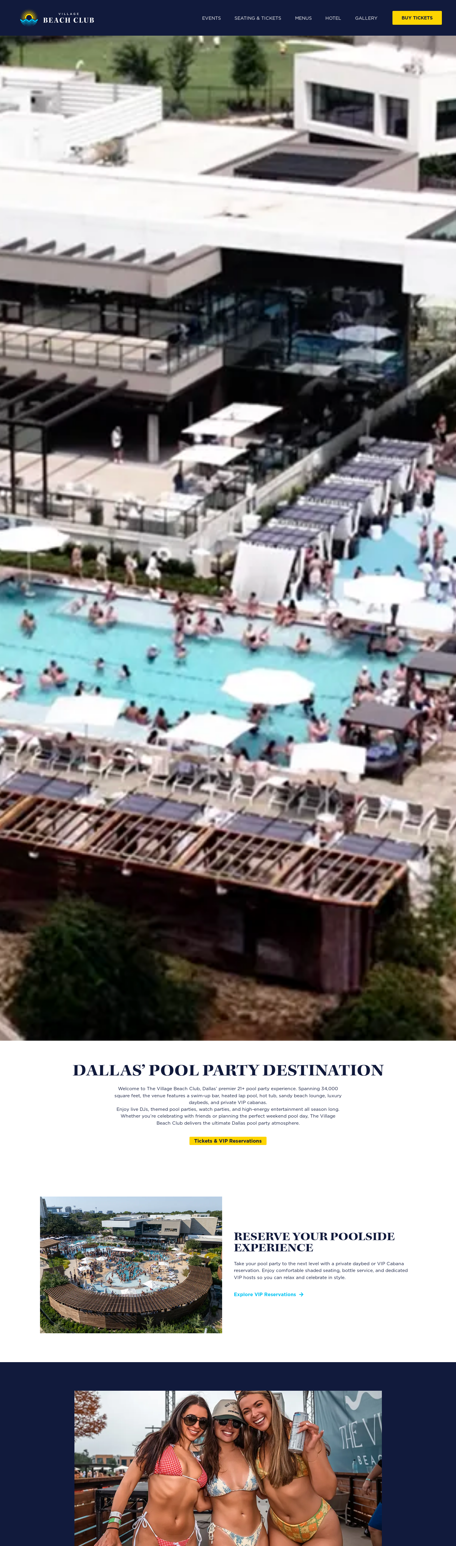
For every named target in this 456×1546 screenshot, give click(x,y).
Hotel (333, 18)
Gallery (366, 18)
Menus (303, 18)
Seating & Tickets (257, 18)
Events (211, 18)
